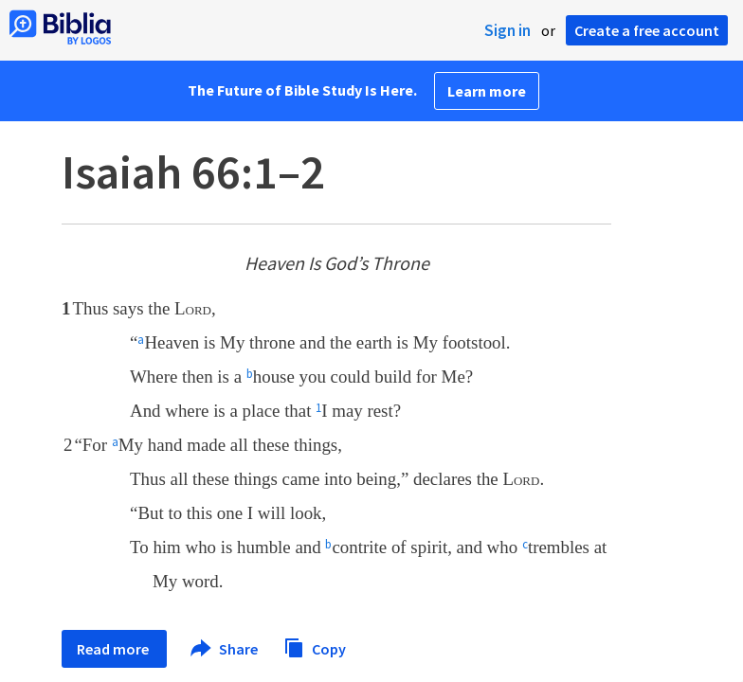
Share (225, 648)
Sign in (507, 30)
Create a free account (646, 30)
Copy (314, 646)
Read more (114, 648)
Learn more (486, 90)
